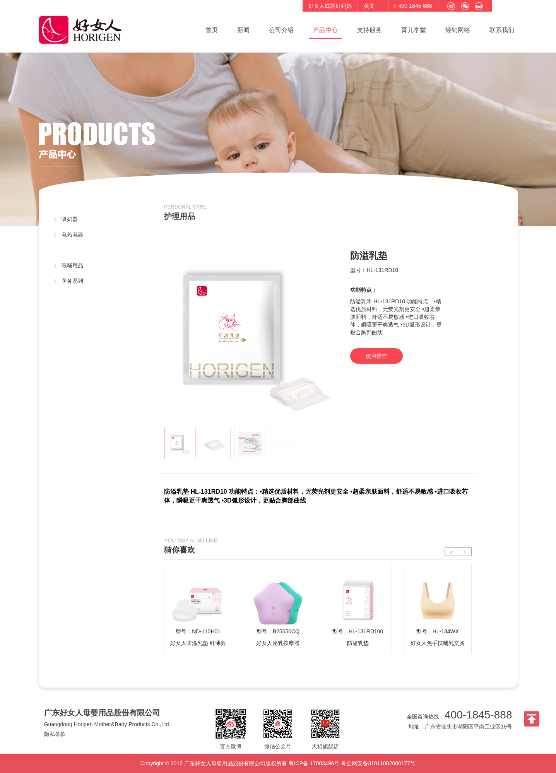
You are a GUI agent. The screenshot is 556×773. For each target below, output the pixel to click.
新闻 (243, 30)
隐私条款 (55, 734)
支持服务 (369, 30)
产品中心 (325, 30)
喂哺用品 (68, 265)
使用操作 (376, 356)
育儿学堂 (413, 30)
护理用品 (68, 250)
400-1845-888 (478, 715)
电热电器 (68, 234)
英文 (369, 6)
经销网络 (457, 30)
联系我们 (501, 30)
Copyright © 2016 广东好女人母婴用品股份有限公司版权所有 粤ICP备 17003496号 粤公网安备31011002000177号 (278, 763)
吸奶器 (66, 219)
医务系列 (68, 281)
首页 (211, 30)
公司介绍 (281, 30)
